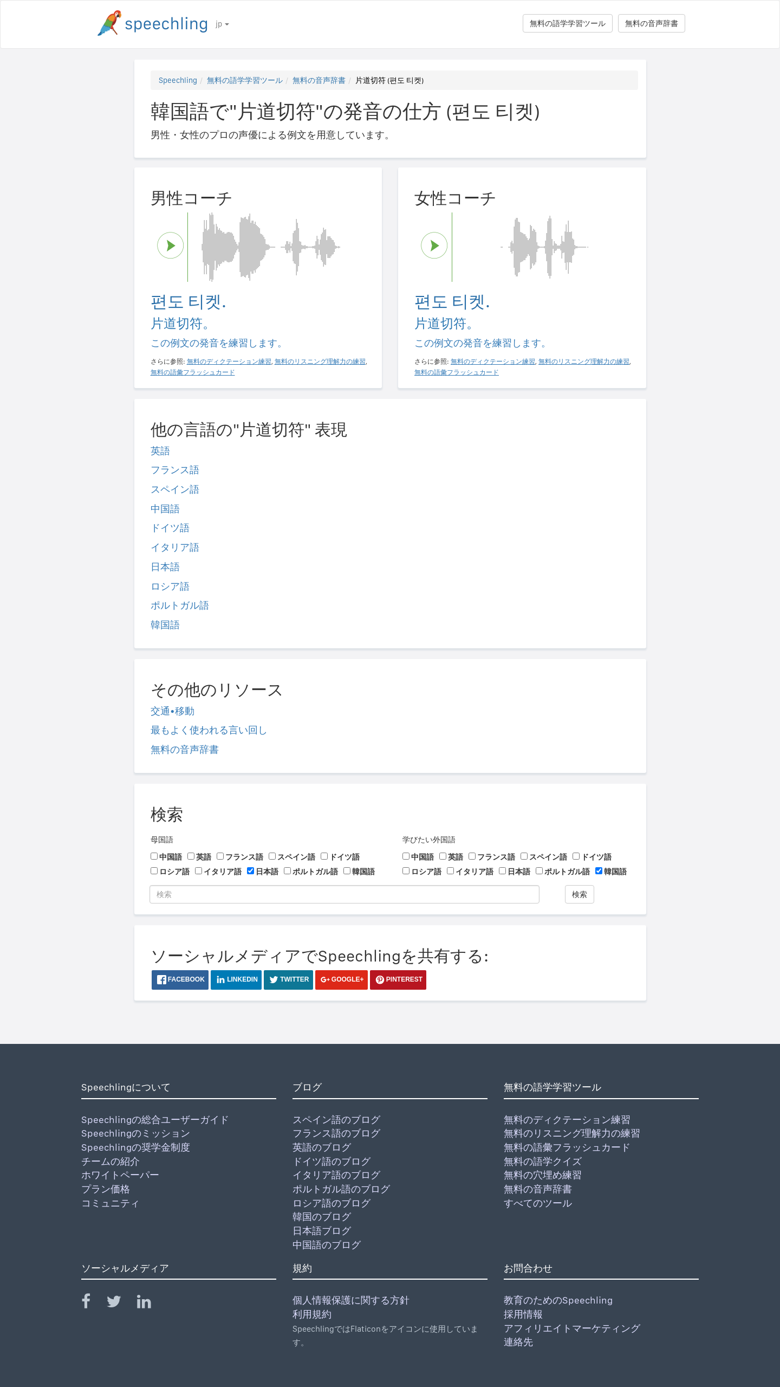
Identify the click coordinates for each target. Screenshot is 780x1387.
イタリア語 (175, 547)
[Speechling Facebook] (92, 1303)
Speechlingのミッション (135, 1133)
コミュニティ (110, 1203)
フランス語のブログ (336, 1133)
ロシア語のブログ (331, 1203)
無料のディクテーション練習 (567, 1119)
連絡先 (518, 1341)
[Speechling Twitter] (120, 1303)
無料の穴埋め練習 (543, 1174)
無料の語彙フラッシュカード (567, 1147)
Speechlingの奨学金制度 (135, 1147)
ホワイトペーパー (120, 1174)
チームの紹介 (110, 1161)
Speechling (178, 80)
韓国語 (165, 624)
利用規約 (312, 1314)
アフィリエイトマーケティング (572, 1328)
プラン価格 (105, 1189)
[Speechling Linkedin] (151, 1303)
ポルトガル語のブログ (341, 1189)
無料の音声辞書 (651, 23)
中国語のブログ (326, 1244)
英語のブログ (321, 1147)
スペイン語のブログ (336, 1119)
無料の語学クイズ (543, 1161)
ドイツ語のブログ (331, 1161)
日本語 (165, 566)
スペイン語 (175, 489)
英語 (160, 450)
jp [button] (222, 24)
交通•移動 (172, 711)
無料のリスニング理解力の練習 (572, 1133)
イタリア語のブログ (336, 1174)
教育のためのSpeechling (558, 1300)
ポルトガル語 (180, 605)
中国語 (165, 508)
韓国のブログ (321, 1216)
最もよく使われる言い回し (209, 730)
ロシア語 (170, 586)
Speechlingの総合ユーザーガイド (155, 1119)
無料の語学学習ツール (568, 23)
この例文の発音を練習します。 (219, 343)
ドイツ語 (170, 527)
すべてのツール (538, 1203)
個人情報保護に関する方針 (351, 1300)
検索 (579, 894)
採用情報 (523, 1314)
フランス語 (175, 469)
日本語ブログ (321, 1230)
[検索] (345, 894)
